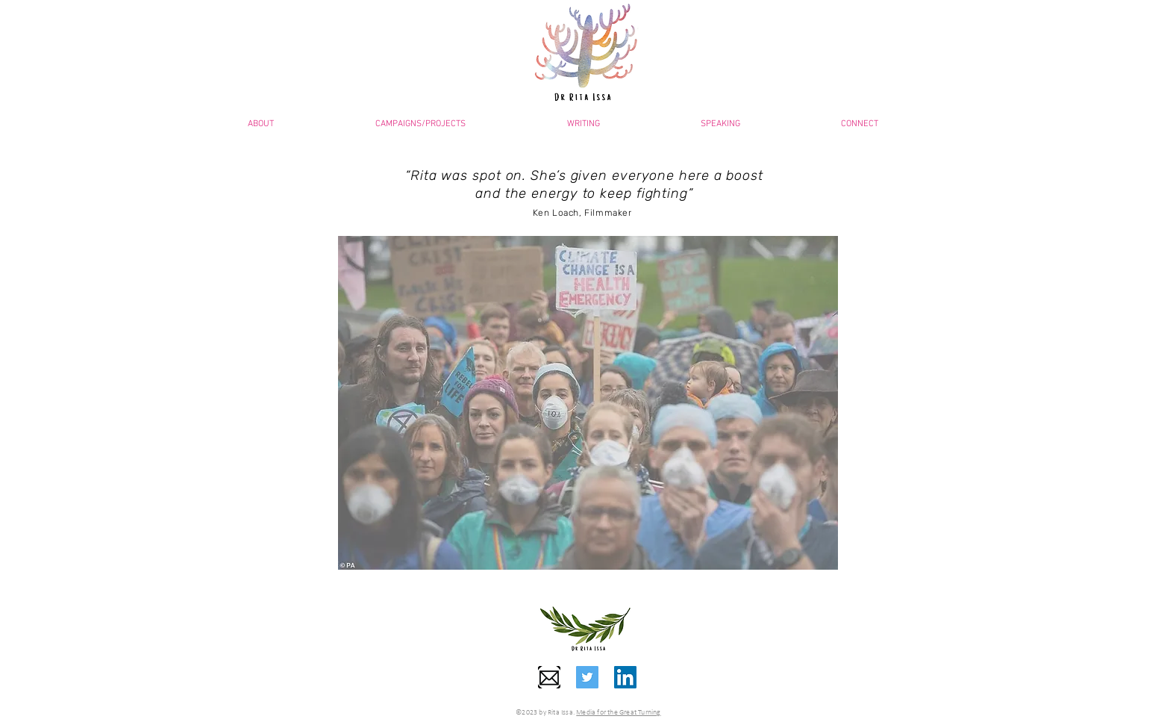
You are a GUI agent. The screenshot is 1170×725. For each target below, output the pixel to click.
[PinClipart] (549, 677)
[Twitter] (587, 677)
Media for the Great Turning (618, 713)
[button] (720, 124)
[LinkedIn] (625, 677)
